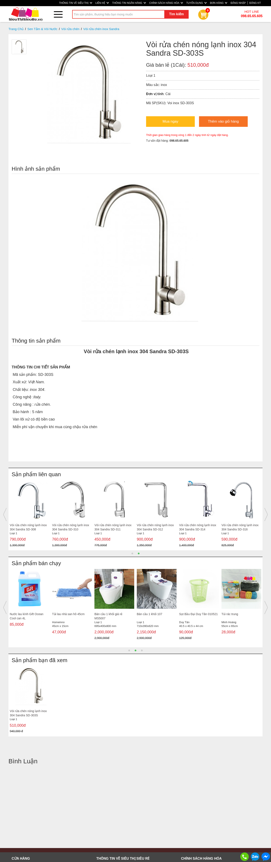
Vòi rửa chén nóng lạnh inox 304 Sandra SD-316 (240, 527)
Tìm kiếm (176, 14)
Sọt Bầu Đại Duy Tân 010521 (198, 614)
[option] (29, 514)
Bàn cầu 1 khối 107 (149, 614)
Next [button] (266, 514)
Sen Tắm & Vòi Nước (42, 29)
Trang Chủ (16, 29)
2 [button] (139, 553)
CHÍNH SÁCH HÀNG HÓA (166, 2)
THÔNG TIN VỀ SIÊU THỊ (75, 2)
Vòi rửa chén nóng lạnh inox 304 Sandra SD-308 (28, 527)
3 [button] (142, 650)
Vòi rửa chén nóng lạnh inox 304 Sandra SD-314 (197, 527)
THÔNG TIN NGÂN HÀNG (129, 2)
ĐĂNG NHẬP (238, 2)
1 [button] (132, 553)
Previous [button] (5, 514)
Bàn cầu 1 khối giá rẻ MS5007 (108, 616)
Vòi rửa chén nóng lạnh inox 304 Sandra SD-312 (155, 527)
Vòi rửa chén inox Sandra (101, 29)
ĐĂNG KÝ (255, 2)
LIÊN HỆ (102, 2)
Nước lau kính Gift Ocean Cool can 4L (26, 616)
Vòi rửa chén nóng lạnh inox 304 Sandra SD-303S (28, 713)
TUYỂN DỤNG (196, 2)
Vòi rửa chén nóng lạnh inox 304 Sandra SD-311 (112, 527)
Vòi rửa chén (70, 29)
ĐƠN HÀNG (218, 2)
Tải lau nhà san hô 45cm (68, 614)
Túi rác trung (229, 614)
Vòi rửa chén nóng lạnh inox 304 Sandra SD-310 (70, 527)
